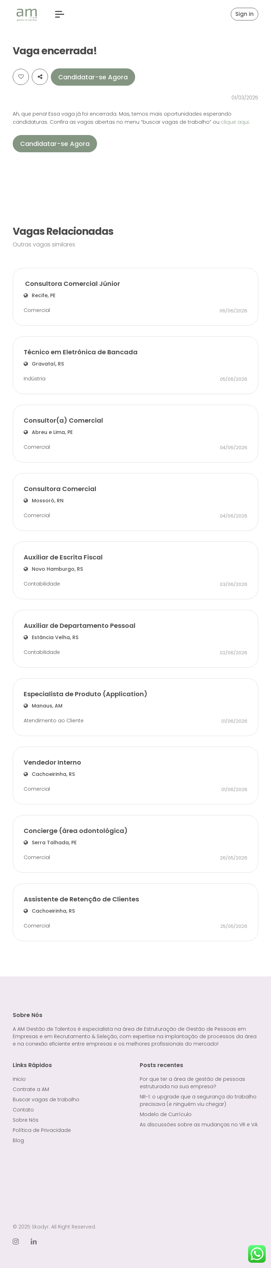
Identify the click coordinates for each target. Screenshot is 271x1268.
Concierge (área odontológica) (76, 830)
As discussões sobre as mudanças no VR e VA (199, 1124)
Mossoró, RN (44, 500)
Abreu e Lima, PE (48, 432)
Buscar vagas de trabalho (46, 1099)
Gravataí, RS (44, 363)
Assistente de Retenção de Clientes (81, 899)
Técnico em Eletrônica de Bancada (81, 352)
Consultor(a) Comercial (63, 420)
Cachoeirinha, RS (49, 774)
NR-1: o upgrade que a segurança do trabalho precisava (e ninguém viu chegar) (198, 1100)
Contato (23, 1109)
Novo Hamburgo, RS (53, 568)
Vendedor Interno (52, 762)
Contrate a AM (31, 1089)
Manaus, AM (43, 705)
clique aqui (235, 121)
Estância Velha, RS (51, 637)
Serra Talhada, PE (50, 842)
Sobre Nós (25, 1119)
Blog (18, 1140)
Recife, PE (39, 295)
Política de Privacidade (42, 1130)
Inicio (19, 1079)
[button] (59, 14)
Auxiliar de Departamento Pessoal (80, 625)
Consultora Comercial (60, 488)
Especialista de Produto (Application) (85, 694)
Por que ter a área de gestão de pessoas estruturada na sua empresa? (192, 1083)
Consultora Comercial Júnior (72, 283)
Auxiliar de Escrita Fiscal (63, 557)
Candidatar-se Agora (93, 77)
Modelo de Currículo (166, 1114)
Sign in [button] (244, 14)
